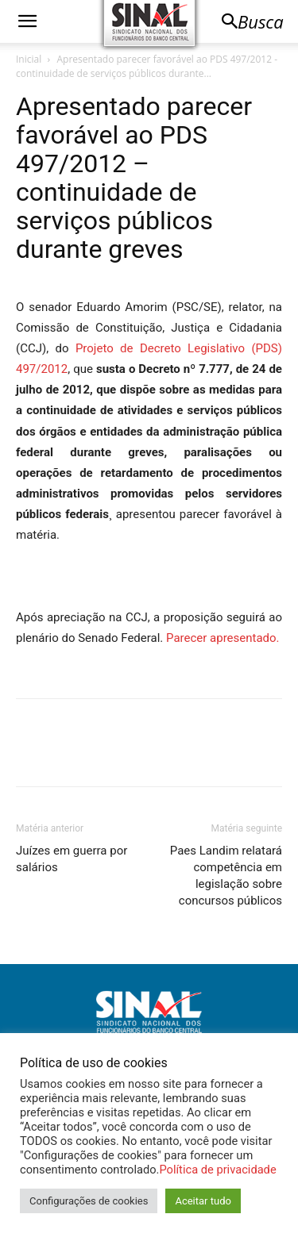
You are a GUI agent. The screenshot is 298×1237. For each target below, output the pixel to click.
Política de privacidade (217, 1169)
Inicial (28, 59)
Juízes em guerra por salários (71, 858)
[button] (27, 21)
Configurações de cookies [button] (88, 1201)
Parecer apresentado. (223, 638)
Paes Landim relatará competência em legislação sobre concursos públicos (226, 875)
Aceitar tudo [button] (202, 1201)
